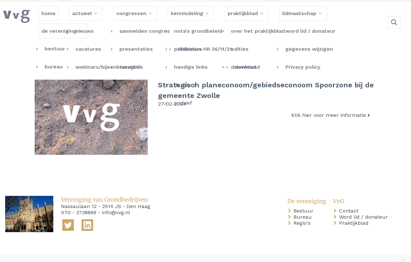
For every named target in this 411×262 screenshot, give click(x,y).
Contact (350, 198)
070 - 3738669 (78, 199)
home (13, 252)
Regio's (303, 210)
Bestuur (304, 198)
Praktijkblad (355, 210)
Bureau (304, 204)
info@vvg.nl (116, 199)
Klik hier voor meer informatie (328, 102)
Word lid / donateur (365, 204)
